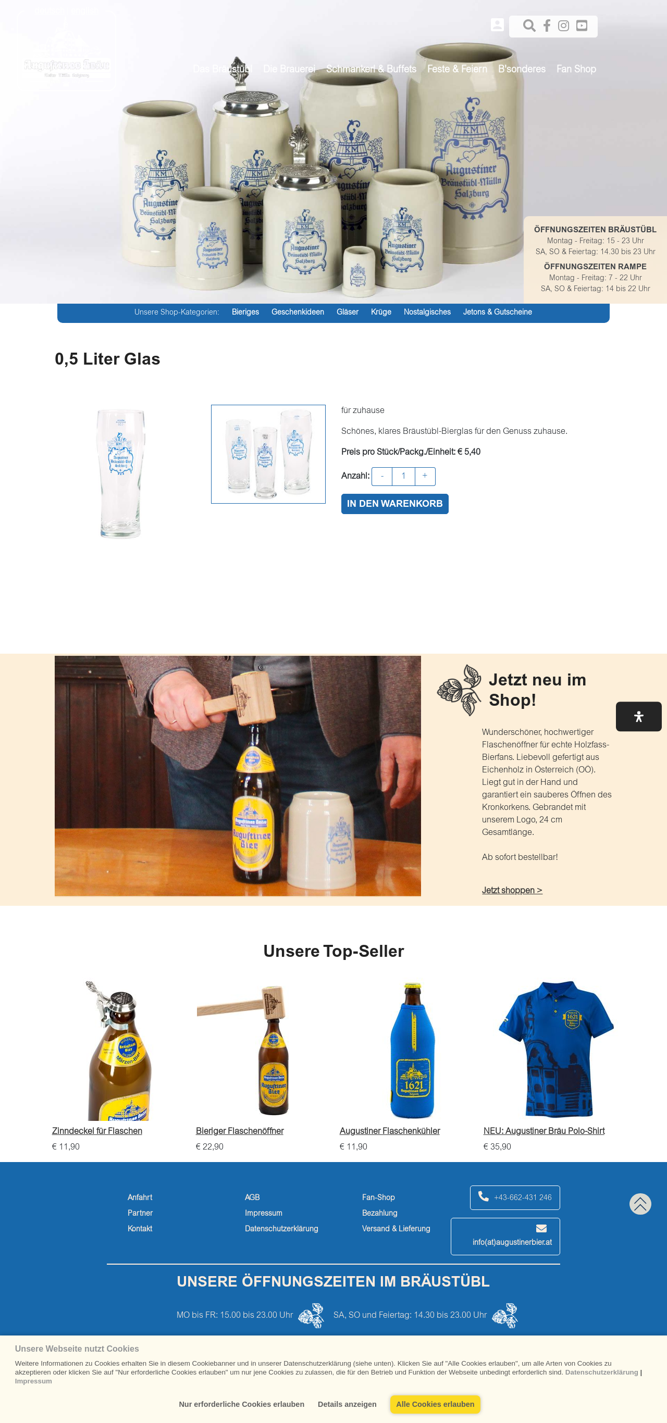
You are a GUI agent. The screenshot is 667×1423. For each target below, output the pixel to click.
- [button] (382, 476)
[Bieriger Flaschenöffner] (262, 1049)
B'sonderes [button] (522, 70)
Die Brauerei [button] (289, 70)
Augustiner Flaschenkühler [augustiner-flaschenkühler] (390, 1132)
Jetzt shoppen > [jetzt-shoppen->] (512, 891)
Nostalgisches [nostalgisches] (427, 313)
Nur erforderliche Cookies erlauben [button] (241, 1404)
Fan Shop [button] (576, 70)
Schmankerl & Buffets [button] (371, 70)
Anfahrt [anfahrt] (140, 1198)
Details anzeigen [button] (347, 1404)
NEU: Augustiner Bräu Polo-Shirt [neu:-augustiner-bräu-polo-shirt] (544, 1132)
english (84, 11)
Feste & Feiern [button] (457, 70)
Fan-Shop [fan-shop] (378, 1198)
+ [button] (425, 476)
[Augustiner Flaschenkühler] (406, 1049)
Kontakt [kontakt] (140, 1229)
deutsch (49, 11)
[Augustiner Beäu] (67, 47)
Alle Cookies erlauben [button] (435, 1404)
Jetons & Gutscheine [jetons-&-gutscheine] (497, 313)
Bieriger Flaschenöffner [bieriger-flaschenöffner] (239, 1132)
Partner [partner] (140, 1214)
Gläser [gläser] (348, 313)
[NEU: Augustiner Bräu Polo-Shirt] (550, 1049)
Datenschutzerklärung (601, 1372)
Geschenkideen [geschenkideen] (297, 313)
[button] (639, 716)
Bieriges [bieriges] (245, 313)
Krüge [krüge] (381, 313)
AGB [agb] (252, 1198)
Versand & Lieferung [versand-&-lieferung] (396, 1229)
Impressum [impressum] (263, 1214)
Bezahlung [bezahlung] (380, 1214)
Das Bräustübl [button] (222, 70)
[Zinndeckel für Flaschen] (119, 1049)
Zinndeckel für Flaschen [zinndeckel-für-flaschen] (97, 1132)
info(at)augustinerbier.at (512, 1235)
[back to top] (640, 1204)
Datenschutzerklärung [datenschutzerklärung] (281, 1229)
